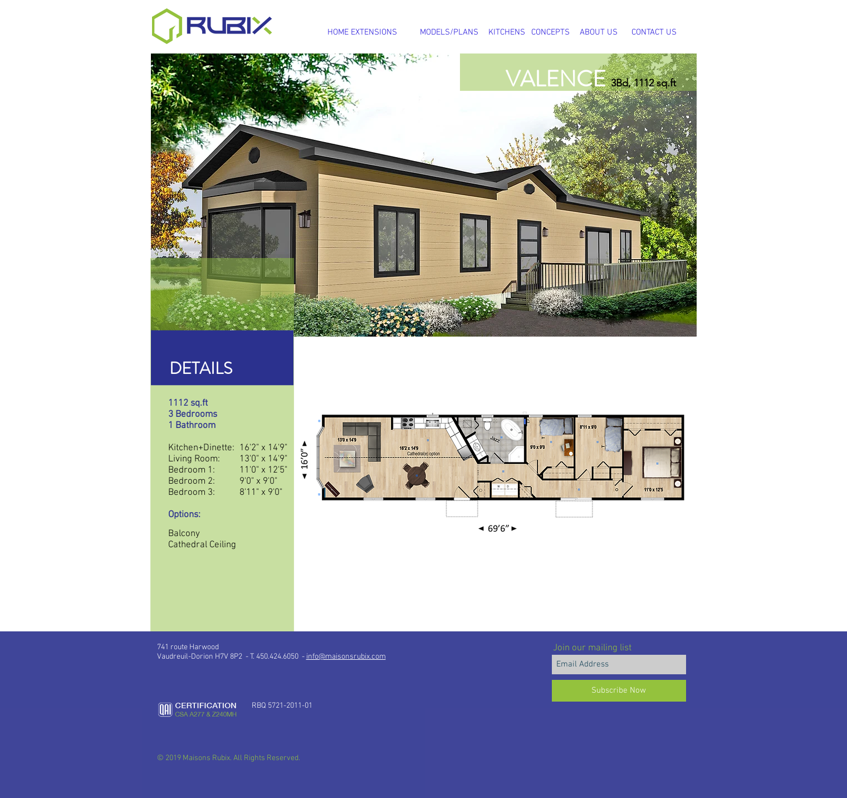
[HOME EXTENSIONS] (362, 32)
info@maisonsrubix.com (346, 656)
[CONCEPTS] (550, 32)
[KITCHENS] (506, 32)
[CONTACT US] (654, 32)
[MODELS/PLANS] (449, 32)
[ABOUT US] (598, 32)
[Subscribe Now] (619, 691)
